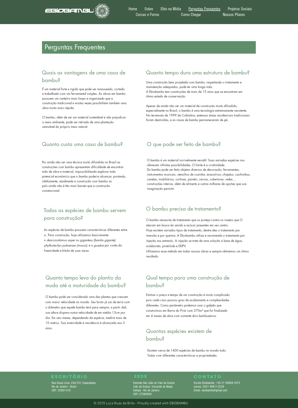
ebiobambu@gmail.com (214, 390)
